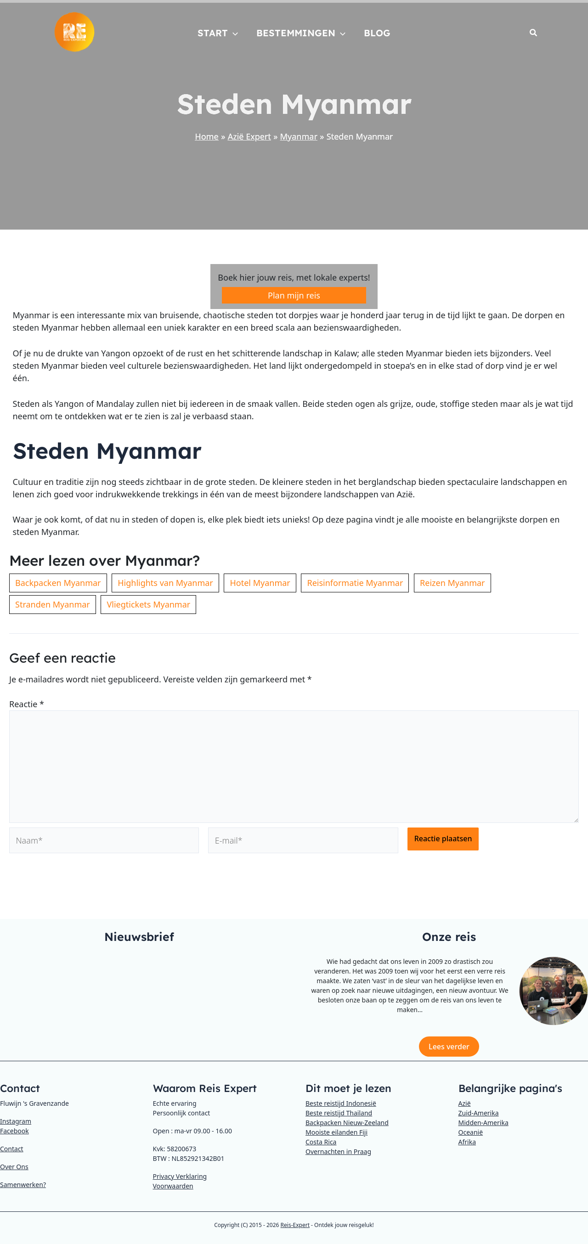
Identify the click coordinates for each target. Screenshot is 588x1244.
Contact (11, 1148)
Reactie (26, 703)
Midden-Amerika (483, 1122)
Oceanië (470, 1132)
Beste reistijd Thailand (338, 1113)
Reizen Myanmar (452, 582)
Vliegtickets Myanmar (148, 604)
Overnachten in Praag (338, 1151)
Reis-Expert (295, 1225)
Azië (464, 1103)
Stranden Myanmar (52, 604)
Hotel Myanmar (260, 582)
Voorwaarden (173, 1186)
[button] (534, 33)
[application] (233, 33)
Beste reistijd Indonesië (340, 1103)
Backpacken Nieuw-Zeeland (347, 1122)
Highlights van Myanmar (165, 582)
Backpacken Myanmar (58, 582)
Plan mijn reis (294, 295)
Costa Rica (320, 1141)
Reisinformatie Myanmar (355, 582)
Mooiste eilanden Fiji (336, 1132)
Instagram (15, 1121)
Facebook (14, 1130)
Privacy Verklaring (180, 1176)
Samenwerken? (23, 1184)
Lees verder (449, 1046)
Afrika (467, 1141)
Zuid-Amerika (478, 1113)
